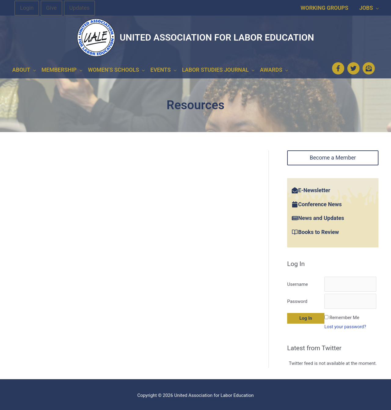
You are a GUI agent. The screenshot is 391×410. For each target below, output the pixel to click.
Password (297, 299)
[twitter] (354, 67)
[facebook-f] (339, 67)
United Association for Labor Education (217, 37)
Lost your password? (345, 325)
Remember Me (344, 315)
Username (297, 282)
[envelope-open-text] (370, 67)
